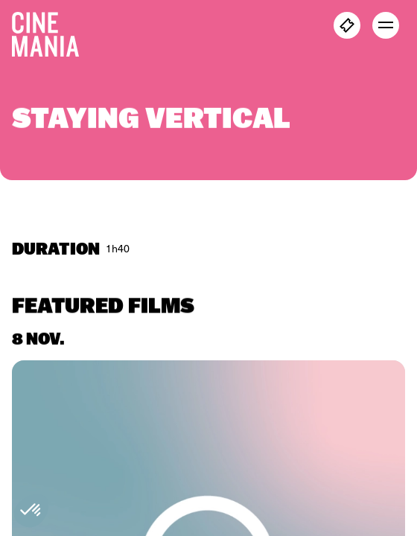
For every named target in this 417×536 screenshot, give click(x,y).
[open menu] (385, 25)
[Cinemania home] (51, 31)
